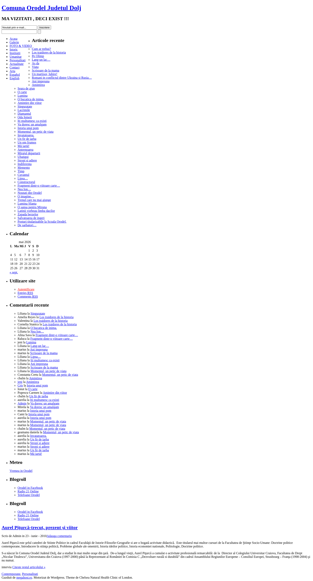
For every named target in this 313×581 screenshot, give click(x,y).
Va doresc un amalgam (32, 124)
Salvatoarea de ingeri (31, 218)
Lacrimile (24, 110)
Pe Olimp (38, 56)
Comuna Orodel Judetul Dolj (41, 7)
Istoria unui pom (28, 128)
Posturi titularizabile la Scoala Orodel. (42, 221)
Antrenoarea (25, 149)
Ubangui (23, 156)
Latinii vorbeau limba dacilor (36, 210)
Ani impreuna (40, 81)
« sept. (14, 272)
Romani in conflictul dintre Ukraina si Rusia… (62, 77)
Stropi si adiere (27, 160)
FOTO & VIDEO (21, 46)
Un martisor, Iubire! (44, 74)
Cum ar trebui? (41, 49)
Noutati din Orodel (30, 192)
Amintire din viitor (30, 103)
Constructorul (26, 182)
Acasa (13, 38)
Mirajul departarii (29, 153)
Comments (28, 296)
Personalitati (18, 60)
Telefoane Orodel (29, 495)
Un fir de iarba (27, 139)
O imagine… (26, 196)
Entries (25, 293)
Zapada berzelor (28, 214)
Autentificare (26, 289)
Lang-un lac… (41, 59)
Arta (12, 71)
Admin (22, 403)
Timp (21, 171)
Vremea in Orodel (21, 470)
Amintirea (38, 85)
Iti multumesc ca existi (32, 121)
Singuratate (25, 106)
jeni (20, 382)
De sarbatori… (27, 225)
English (14, 78)
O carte (22, 92)
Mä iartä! (23, 146)
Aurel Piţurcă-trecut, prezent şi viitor (40, 527)
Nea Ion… (24, 189)
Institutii (15, 53)
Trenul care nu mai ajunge (34, 200)
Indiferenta (25, 164)
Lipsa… (23, 178)
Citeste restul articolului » (29, 567)
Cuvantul (23, 174)
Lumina (23, 95)
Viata (35, 67)
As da (35, 63)
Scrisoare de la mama (45, 70)
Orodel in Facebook (30, 487)
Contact (15, 67)
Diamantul (24, 113)
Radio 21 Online (28, 491)
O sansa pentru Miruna (32, 207)
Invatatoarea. (26, 135)
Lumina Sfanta (27, 203)
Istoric (14, 49)
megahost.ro (24, 577)
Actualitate (17, 64)
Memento (24, 167)
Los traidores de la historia (49, 52)
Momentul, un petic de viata (35, 131)
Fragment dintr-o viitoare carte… (39, 185)
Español (15, 74)
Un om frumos (27, 142)
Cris (20, 385)
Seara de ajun (26, 88)
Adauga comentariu (59, 536)
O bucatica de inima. (31, 99)
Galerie (14, 42)
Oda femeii (25, 117)
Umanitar (16, 56)
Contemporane (11, 574)
